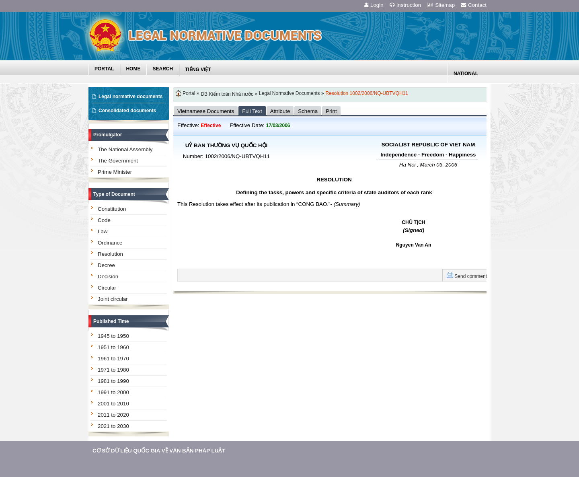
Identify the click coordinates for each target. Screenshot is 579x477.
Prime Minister (115, 172)
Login (374, 5)
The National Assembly (125, 149)
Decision (108, 276)
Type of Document (114, 194)
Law (102, 231)
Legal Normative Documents (289, 93)
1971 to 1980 (113, 370)
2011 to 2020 (113, 415)
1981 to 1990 (113, 381)
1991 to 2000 (113, 392)
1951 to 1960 (113, 347)
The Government (118, 161)
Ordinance (110, 243)
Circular (107, 288)
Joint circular (113, 299)
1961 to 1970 (113, 359)
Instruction (405, 5)
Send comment (470, 276)
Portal (189, 93)
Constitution (112, 209)
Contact (474, 5)
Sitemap (441, 5)
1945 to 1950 (113, 336)
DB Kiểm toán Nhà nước (227, 94)
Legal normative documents (130, 96)
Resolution (110, 254)
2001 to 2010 (113, 404)
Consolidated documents (127, 110)
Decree (106, 265)
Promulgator (107, 135)
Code (104, 220)
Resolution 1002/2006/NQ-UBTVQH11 (367, 93)
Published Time (111, 321)
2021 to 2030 (113, 426)
